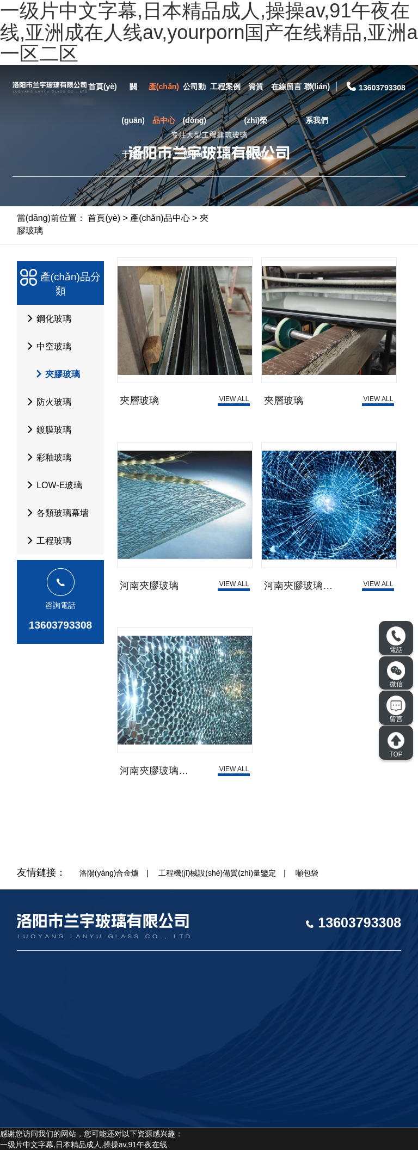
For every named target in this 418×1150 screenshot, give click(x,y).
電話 (395, 640)
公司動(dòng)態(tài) (194, 120)
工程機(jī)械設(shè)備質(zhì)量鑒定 (217, 873)
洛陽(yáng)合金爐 (109, 873)
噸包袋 (307, 873)
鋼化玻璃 (46, 318)
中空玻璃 (46, 346)
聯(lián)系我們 (317, 103)
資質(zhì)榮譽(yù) (255, 120)
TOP (395, 744)
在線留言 (286, 86)
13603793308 (60, 625)
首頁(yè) (102, 86)
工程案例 (225, 86)
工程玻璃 (46, 540)
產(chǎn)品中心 (164, 103)
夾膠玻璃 (53, 374)
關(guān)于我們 (133, 120)
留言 (395, 709)
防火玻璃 (46, 401)
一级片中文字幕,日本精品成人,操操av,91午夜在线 (83, 1144)
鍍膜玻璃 (46, 429)
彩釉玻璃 (46, 457)
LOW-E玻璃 (52, 485)
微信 (396, 674)
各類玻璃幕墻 (55, 512)
